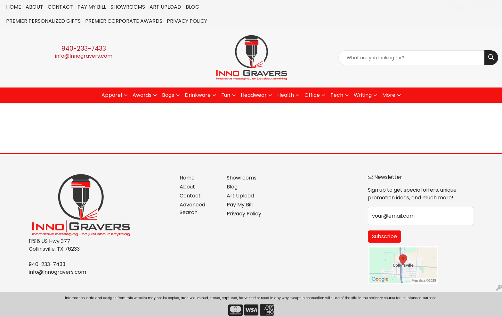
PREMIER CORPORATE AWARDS (123, 21)
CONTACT (60, 7)
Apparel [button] (111, 95)
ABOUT (34, 7)
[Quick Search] (411, 57)
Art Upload (240, 195)
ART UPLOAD (165, 7)
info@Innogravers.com (83, 56)
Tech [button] (336, 95)
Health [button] (285, 95)
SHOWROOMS (127, 7)
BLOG (192, 7)
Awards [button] (142, 95)
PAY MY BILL (91, 7)
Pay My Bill (240, 204)
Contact (190, 195)
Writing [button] (363, 95)
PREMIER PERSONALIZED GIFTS (43, 21)
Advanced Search (192, 208)
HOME (13, 7)
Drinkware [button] (198, 95)
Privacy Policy (244, 213)
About (187, 186)
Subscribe (384, 236)
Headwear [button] (254, 95)
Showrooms (241, 177)
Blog (232, 186)
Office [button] (312, 95)
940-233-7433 (83, 48)
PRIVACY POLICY (187, 21)
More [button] (388, 95)
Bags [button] (168, 95)
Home (187, 177)
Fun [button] (225, 95)
